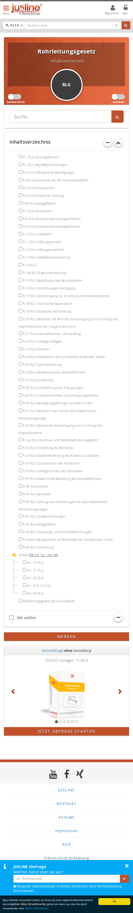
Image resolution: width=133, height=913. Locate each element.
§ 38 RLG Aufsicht (35, 486)
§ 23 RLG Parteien (36, 349)
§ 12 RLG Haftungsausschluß (43, 249)
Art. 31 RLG (35, 570)
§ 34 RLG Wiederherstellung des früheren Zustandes (61, 455)
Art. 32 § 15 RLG (39, 585)
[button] (13, 691)
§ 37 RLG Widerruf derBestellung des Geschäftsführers (62, 478)
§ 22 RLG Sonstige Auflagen (42, 341)
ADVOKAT (67, 803)
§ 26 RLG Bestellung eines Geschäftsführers (54, 372)
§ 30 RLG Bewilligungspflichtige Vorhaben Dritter (58, 403)
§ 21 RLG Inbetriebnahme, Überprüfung (52, 333)
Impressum (66, 830)
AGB (66, 844)
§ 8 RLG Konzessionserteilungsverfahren (52, 219)
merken (66, 636)
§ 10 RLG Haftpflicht (37, 234)
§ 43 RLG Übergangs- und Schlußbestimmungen (57, 532)
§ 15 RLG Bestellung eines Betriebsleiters (52, 280)
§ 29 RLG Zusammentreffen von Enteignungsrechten (61, 395)
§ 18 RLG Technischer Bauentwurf (47, 303)
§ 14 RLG (29, 265)
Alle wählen (22, 617)
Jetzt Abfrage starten (66, 731)
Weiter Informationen (37, 908)
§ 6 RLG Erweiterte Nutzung (43, 195)
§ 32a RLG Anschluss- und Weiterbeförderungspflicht (60, 440)
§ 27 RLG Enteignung (38, 380)
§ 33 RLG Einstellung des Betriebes (48, 448)
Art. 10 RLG (35, 562)
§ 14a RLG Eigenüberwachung (44, 273)
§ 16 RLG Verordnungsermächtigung (49, 288)
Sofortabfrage (52, 650)
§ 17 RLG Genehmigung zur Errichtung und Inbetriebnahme (66, 296)
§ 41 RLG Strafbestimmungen (44, 516)
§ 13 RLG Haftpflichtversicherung (46, 257)
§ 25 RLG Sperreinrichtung (42, 364)
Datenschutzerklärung (66, 857)
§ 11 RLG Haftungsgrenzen (42, 242)
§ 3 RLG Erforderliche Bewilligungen (49, 172)
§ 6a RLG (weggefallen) (39, 203)
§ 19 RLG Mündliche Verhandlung (47, 311)
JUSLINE (66, 789)
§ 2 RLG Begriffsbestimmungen (45, 165)
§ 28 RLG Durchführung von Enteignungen (53, 387)
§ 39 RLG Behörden (37, 494)
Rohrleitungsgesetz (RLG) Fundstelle (49, 601)
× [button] (126, 866)
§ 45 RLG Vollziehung (38, 547)
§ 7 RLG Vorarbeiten (37, 211)
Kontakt (66, 817)
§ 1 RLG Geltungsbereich (41, 157)
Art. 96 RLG (35, 593)
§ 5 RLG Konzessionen (39, 188)
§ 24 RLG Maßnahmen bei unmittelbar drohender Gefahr (64, 357)
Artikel (23, 555)
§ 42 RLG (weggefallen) (39, 524)
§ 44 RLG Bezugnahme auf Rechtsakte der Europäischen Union (68, 539)
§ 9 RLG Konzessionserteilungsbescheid (51, 226)
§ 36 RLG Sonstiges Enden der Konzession (53, 471)
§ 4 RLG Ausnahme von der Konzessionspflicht (55, 180)
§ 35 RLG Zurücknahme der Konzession (51, 463)
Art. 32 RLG (35, 578)
